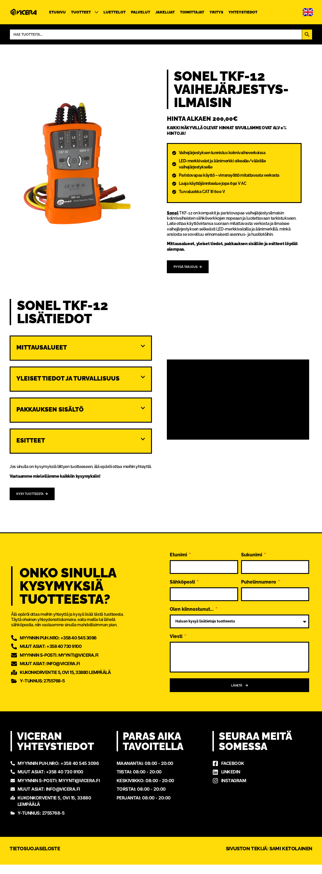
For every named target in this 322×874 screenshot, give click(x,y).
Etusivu (57, 12)
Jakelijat (165, 12)
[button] (81, 351)
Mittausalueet (41, 348)
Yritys (216, 12)
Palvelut (140, 12)
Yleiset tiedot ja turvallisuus (68, 379)
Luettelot (114, 12)
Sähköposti (183, 584)
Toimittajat (192, 12)
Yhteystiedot (242, 12)
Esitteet (30, 441)
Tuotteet (84, 12)
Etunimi (179, 557)
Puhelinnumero (259, 584)
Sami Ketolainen (290, 858)
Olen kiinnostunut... (192, 611)
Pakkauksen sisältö (50, 410)
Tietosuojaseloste (35, 858)
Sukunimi (252, 557)
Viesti (176, 638)
